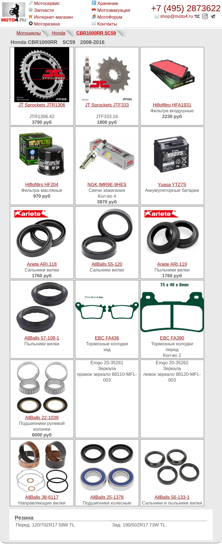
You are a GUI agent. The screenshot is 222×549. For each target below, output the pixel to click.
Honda (58, 33)
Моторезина (44, 24)
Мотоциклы (28, 33)
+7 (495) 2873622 (186, 8)
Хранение (105, 3)
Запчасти (41, 10)
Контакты (104, 24)
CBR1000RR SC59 (96, 33)
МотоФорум (107, 17)
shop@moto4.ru (176, 16)
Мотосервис (44, 3)
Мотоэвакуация (111, 10)
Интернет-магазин (51, 17)
